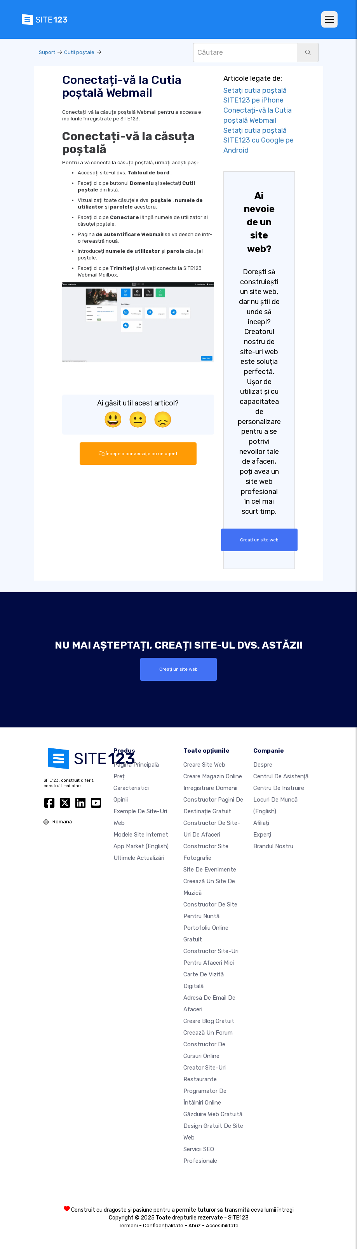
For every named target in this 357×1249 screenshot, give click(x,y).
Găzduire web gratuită (212, 1114)
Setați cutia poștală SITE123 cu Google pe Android (258, 140)
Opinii (120, 799)
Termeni (128, 1225)
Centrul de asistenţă (280, 776)
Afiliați (261, 822)
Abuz (194, 1225)
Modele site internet (140, 834)
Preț (119, 776)
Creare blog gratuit (208, 1021)
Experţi (262, 834)
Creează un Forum (208, 1032)
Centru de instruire (278, 788)
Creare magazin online (212, 776)
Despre (262, 764)
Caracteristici (131, 788)
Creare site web (204, 764)
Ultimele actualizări (138, 857)
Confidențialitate (163, 1225)
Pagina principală (136, 764)
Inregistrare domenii (210, 788)
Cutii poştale (79, 52)
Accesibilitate (222, 1225)
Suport (47, 52)
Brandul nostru (273, 846)
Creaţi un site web (259, 540)
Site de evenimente (209, 869)
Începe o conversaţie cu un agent (138, 453)
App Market (141, 846)
